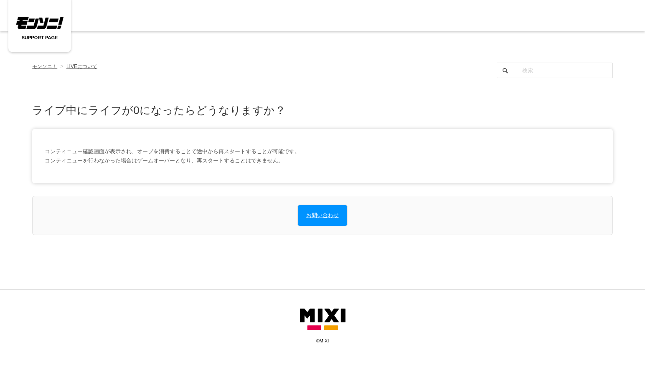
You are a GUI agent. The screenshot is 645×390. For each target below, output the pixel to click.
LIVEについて (81, 66)
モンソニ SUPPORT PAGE (39, 23)
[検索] (555, 70)
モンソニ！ (44, 66)
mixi (322, 320)
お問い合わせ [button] (322, 215)
